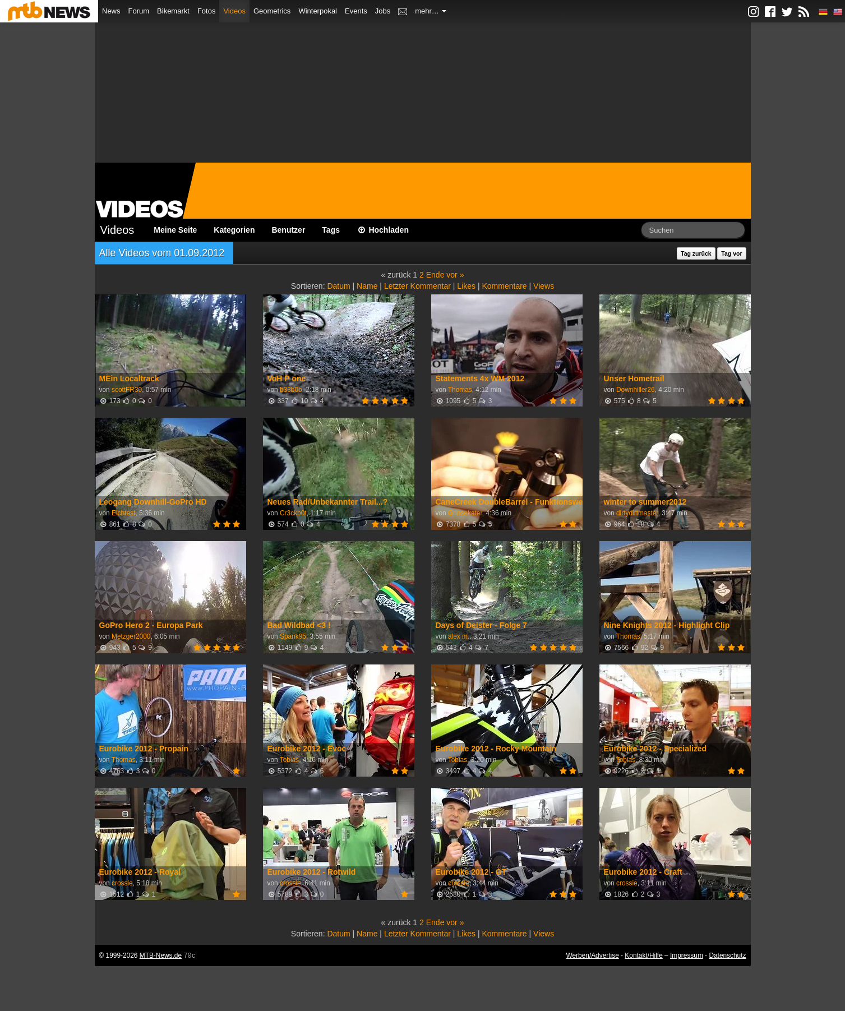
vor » (455, 274)
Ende (435, 274)
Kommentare (504, 285)
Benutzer (288, 229)
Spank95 (293, 636)
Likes (466, 285)
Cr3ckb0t (293, 513)
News (111, 11)
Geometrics (271, 11)
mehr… (430, 11)
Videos (234, 11)
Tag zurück (696, 253)
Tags (331, 229)
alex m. (458, 636)
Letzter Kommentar (417, 285)
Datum (338, 285)
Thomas (460, 390)
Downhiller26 (635, 390)
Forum (139, 11)
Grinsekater (465, 513)
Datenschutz (727, 955)
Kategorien (234, 229)
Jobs (382, 11)
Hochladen (383, 229)
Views (543, 285)
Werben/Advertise (592, 955)
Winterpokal (317, 11)
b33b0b (291, 390)
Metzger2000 (131, 636)
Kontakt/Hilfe (643, 955)
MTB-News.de (161, 955)
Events (356, 11)
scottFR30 (127, 390)
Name (367, 285)
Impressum (686, 955)
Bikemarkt (173, 11)
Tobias (289, 760)
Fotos (206, 11)
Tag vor (731, 253)
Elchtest (123, 513)
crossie (122, 883)
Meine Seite (175, 229)
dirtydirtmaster (637, 513)
